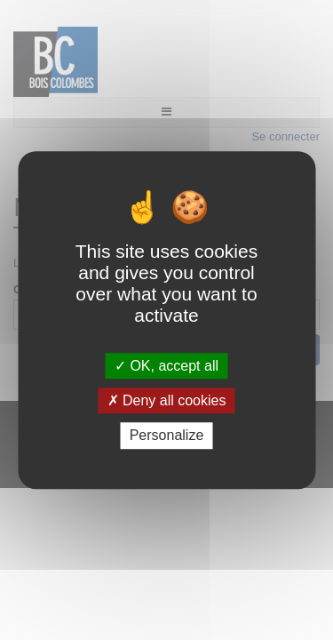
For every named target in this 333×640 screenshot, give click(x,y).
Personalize (167, 436)
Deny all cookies (166, 400)
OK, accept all (166, 365)
